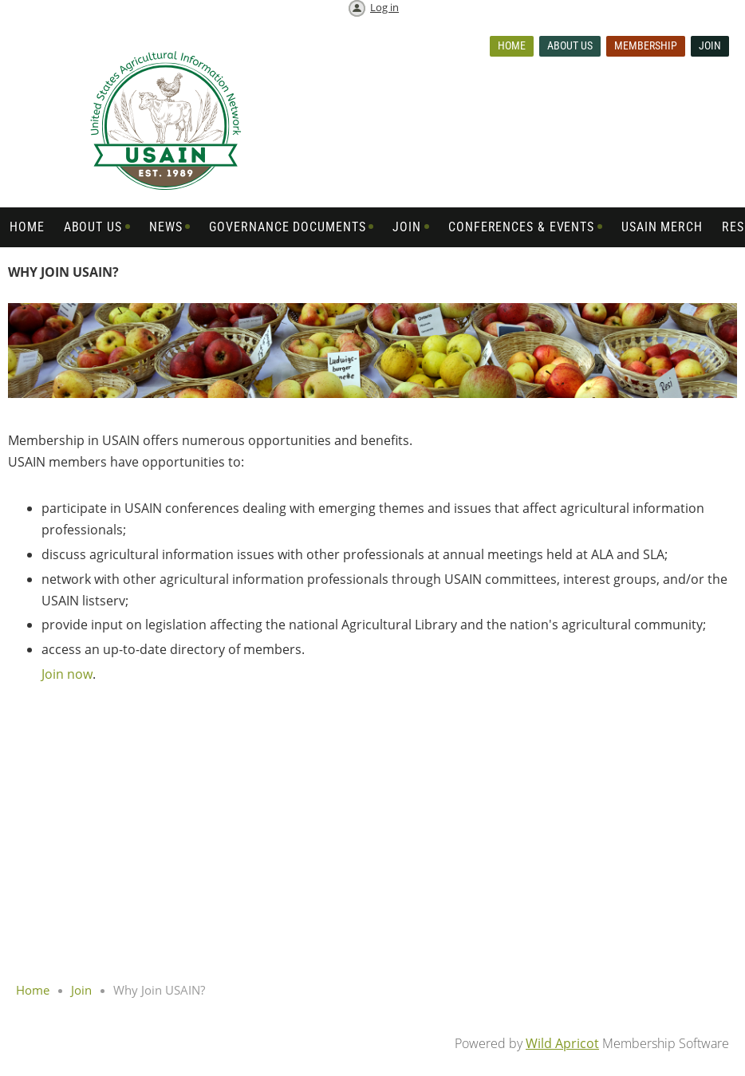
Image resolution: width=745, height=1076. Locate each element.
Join (710, 45)
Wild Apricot (562, 1043)
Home (512, 45)
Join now (67, 674)
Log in (384, 7)
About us (570, 45)
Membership (645, 45)
